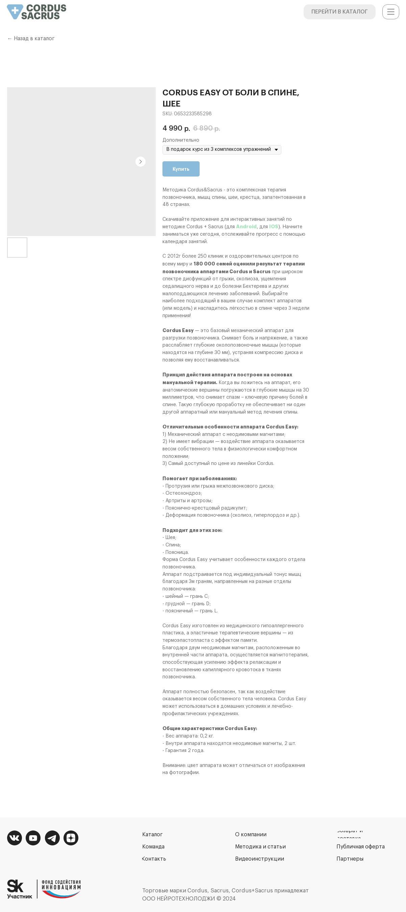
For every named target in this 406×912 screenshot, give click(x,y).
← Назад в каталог (31, 38)
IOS (273, 226)
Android (246, 226)
